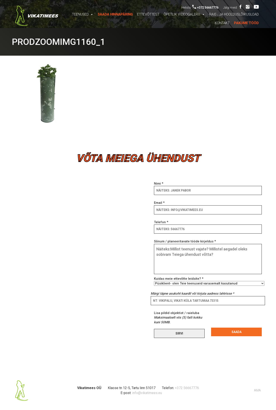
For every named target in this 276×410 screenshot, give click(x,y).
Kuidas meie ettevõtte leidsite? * (208, 281)
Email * (208, 206)
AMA (257, 390)
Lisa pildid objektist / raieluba (178, 317)
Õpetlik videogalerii (184, 14)
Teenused (82, 14)
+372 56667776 (205, 7)
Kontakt (222, 23)
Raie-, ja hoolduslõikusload (234, 14)
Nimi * (208, 187)
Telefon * (208, 225)
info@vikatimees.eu (147, 393)
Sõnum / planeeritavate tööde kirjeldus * (208, 257)
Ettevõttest (148, 14)
